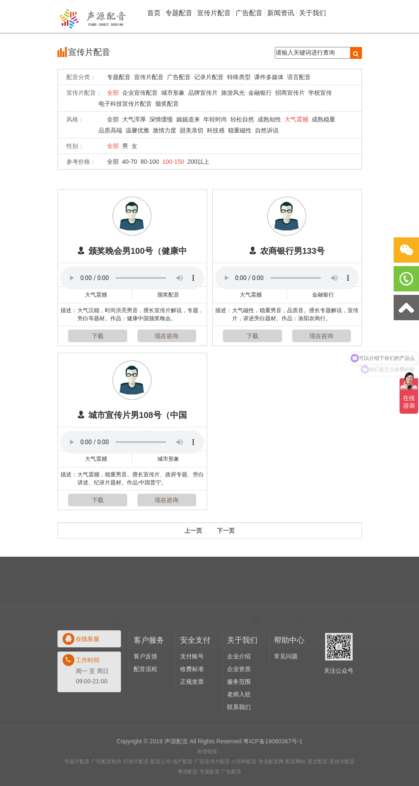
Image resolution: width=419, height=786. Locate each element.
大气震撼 (296, 119)
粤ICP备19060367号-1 (272, 764)
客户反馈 (145, 687)
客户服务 (149, 672)
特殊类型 (239, 77)
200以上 (198, 161)
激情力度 (164, 130)
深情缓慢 (161, 119)
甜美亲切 (191, 130)
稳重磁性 (240, 130)
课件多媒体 (269, 77)
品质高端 (110, 130)
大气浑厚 (134, 119)
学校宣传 (320, 92)
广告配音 (179, 77)
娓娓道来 (188, 119)
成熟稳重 (323, 119)
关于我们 (242, 672)
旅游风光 (233, 92)
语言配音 (299, 77)
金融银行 (260, 92)
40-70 (129, 161)
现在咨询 (166, 336)
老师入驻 (239, 726)
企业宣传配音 (140, 92)
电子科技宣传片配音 (125, 103)
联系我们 (239, 738)
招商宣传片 (290, 92)
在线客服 (87, 670)
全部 (113, 92)
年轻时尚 (215, 119)
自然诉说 (267, 130)
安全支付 (195, 672)
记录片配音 (209, 77)
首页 (154, 12)
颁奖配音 (167, 103)
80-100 (149, 161)
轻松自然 (242, 119)
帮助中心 (289, 672)
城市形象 (173, 92)
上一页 (193, 536)
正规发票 (192, 713)
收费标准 (192, 700)
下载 (98, 336)
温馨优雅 (137, 130)
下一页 (226, 536)
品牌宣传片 (203, 92)
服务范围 (239, 713)
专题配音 (119, 77)
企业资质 (239, 700)
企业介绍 (239, 687)
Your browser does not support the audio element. (132, 278)
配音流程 (145, 700)
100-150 (173, 161)
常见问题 (286, 687)
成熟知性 (269, 119)
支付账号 (192, 687)
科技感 (216, 130)
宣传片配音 (149, 77)
